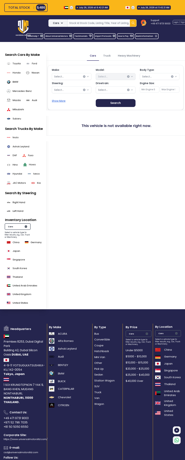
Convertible (102, 339)
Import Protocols (105, 35)
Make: (55, 70)
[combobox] (71, 76)
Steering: (57, 83)
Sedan (98, 374)
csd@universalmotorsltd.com (21, 452)
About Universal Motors (58, 35)
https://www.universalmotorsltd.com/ (26, 439)
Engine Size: (147, 83)
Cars (58, 23)
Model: (100, 70)
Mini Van (99, 357)
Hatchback (101, 351)
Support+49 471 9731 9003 (160, 22)
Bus (96, 334)
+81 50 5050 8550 (16, 427)
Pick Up (99, 369)
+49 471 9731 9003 (16, 418)
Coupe (98, 345)
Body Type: (147, 70)
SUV (97, 386)
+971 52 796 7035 (16, 422)
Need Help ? (35, 35)
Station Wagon (104, 380)
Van (97, 398)
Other (98, 363)
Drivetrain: (102, 83)
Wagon (99, 404)
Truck (97, 392)
